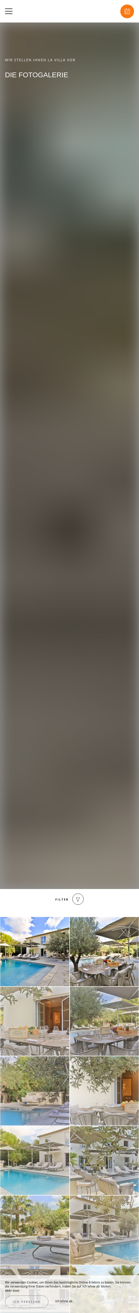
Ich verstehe (27, 1302)
